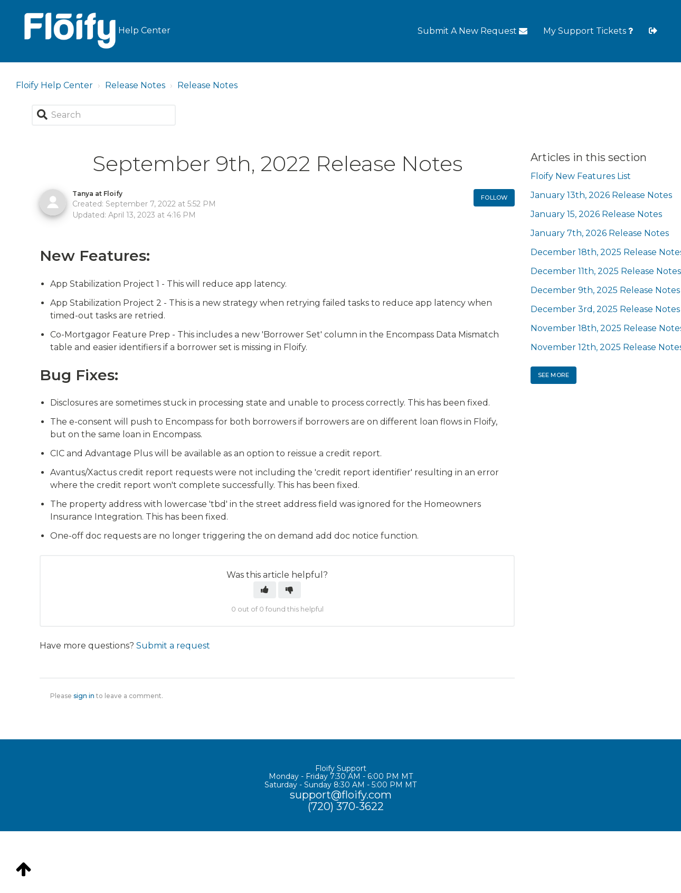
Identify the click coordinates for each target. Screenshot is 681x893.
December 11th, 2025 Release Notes (606, 271)
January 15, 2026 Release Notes (596, 214)
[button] (264, 589)
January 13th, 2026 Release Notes (601, 195)
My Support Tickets (588, 31)
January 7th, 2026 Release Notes (600, 233)
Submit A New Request (472, 31)
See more (553, 375)
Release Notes (135, 85)
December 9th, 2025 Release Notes (605, 290)
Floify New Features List (581, 176)
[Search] (104, 115)
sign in (83, 696)
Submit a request (173, 646)
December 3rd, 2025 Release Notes (605, 309)
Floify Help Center (54, 85)
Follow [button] (494, 197)
